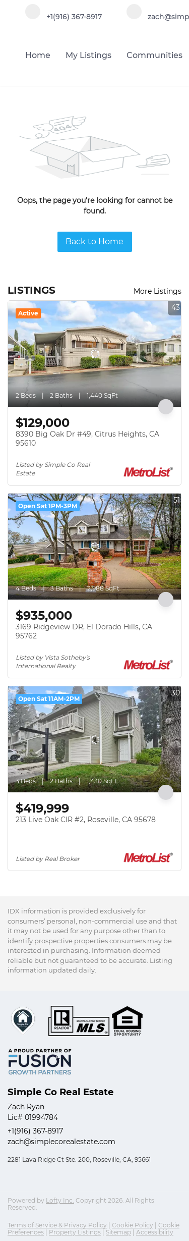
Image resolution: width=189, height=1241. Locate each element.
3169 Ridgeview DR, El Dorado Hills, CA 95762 (84, 631)
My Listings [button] (88, 55)
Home (37, 55)
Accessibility (154, 1232)
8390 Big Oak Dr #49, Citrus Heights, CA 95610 (87, 438)
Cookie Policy (132, 1225)
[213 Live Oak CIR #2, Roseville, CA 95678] (94, 739)
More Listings (157, 291)
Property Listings (75, 1232)
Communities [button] (154, 55)
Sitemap (118, 1232)
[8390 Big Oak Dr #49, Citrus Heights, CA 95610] (94, 354)
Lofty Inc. (60, 1200)
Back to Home (94, 241)
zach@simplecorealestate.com (61, 1141)
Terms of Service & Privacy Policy (57, 1225)
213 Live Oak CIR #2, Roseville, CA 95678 (86, 819)
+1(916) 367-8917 (35, 1131)
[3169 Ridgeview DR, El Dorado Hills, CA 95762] (94, 547)
